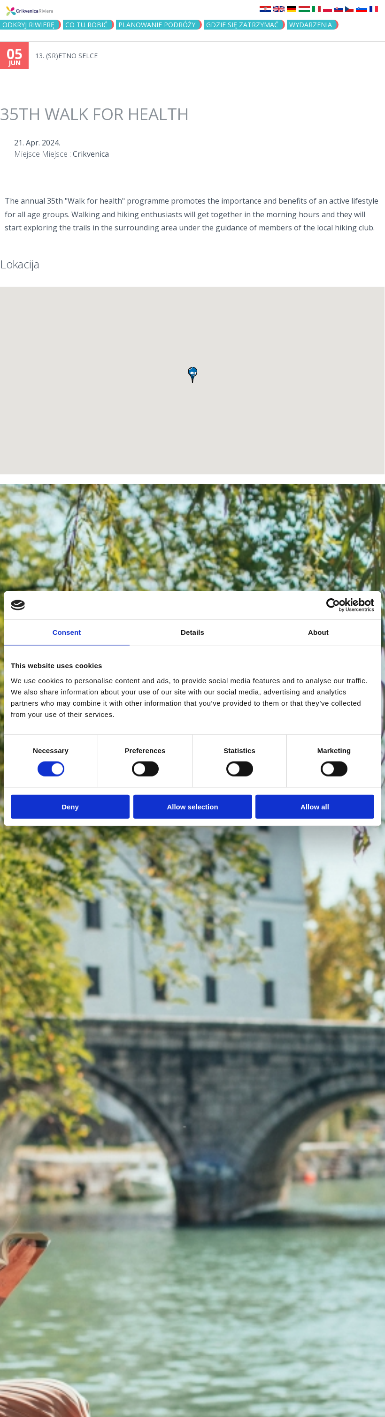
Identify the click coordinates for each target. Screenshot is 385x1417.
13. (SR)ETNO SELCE (66, 55)
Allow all (314, 806)
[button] (192, 375)
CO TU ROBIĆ (86, 24)
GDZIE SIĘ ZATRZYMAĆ (242, 24)
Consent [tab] (67, 632)
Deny (70, 806)
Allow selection (192, 806)
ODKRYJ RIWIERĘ (28, 24)
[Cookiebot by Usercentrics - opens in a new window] (333, 605)
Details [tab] (192, 632)
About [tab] (318, 632)
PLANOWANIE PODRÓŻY (156, 24)
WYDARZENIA (310, 24)
